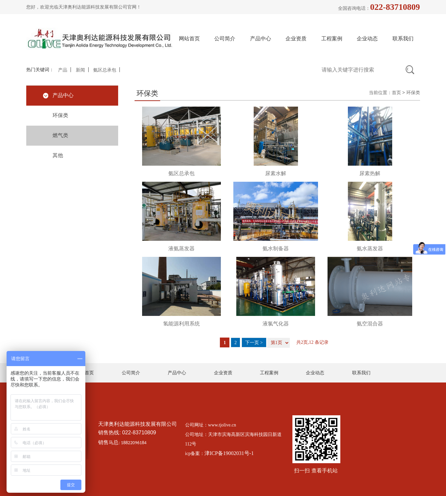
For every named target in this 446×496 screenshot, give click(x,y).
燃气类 (60, 135)
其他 (58, 155)
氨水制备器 (276, 248)
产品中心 (260, 38)
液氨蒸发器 (181, 248)
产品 (62, 70)
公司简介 (224, 38)
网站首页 (189, 38)
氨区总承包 (104, 70)
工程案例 (331, 38)
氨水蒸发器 (370, 248)
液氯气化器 (276, 323)
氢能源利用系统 (181, 323)
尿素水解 (275, 173)
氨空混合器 (370, 323)
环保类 (60, 115)
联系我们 (403, 38)
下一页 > (254, 342)
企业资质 (296, 38)
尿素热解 (369, 173)
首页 (396, 92)
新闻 (80, 70)
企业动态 (367, 38)
